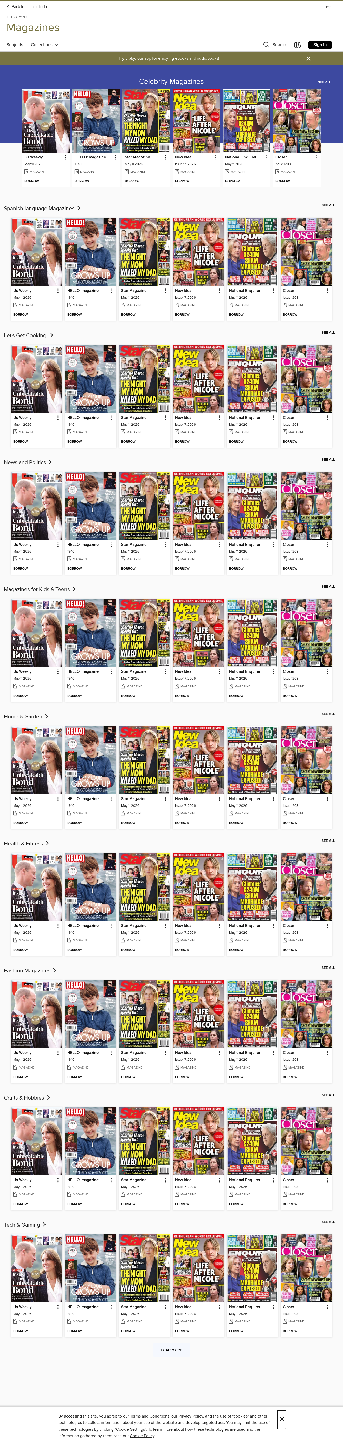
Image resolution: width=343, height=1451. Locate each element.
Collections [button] (44, 45)
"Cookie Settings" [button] (130, 1429)
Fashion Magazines (30, 971)
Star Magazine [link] (137, 157)
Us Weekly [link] (33, 157)
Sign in (320, 45)
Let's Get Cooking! (29, 335)
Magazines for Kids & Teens (40, 589)
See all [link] (324, 82)
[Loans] (298, 46)
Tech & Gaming (25, 1225)
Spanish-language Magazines (42, 208)
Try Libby (127, 58)
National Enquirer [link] (240, 157)
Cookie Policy (142, 1436)
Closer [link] (281, 157)
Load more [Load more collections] (171, 1350)
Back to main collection (28, 7)
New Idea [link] (183, 157)
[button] (274, 46)
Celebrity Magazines (171, 81)
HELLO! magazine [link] (90, 157)
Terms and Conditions (149, 1416)
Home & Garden (26, 717)
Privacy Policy (190, 1416)
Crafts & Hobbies (27, 1098)
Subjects (15, 45)
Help (328, 7)
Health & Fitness (27, 844)
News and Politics (28, 462)
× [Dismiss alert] (308, 59)
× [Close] (282, 1419)
